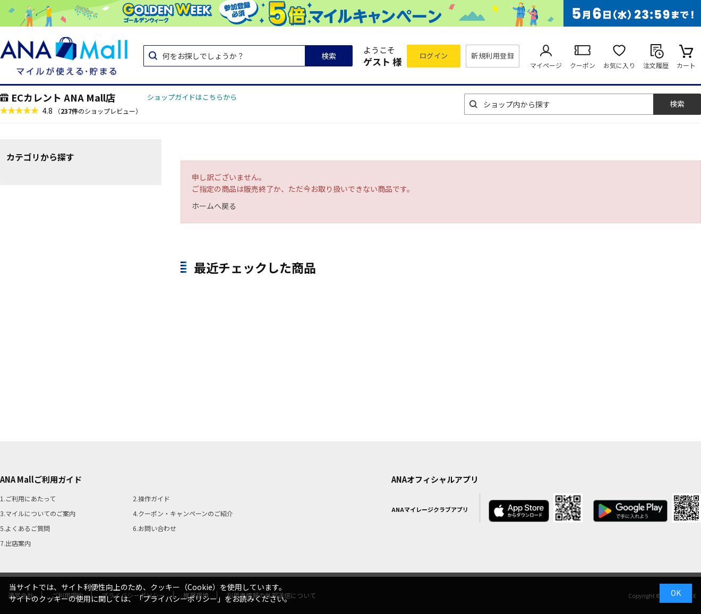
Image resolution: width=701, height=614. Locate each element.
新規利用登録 (492, 56)
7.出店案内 (15, 543)
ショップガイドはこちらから (192, 97)
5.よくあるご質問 (25, 528)
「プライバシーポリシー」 (180, 598)
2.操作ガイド (151, 498)
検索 (328, 56)
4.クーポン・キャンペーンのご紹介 (183, 513)
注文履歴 (656, 65)
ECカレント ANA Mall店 (63, 97)
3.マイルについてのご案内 (37, 513)
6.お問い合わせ (154, 528)
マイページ (546, 65)
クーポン (582, 65)
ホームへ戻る (214, 205)
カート (686, 65)
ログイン (434, 56)
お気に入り (619, 65)
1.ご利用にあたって (28, 498)
